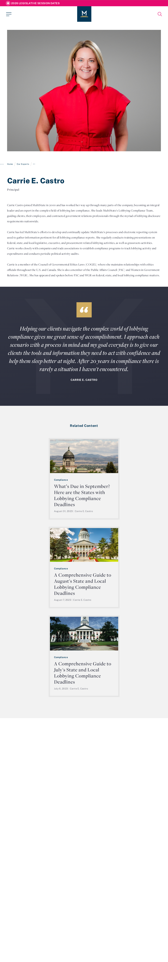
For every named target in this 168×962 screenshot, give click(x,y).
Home (10, 164)
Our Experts (23, 164)
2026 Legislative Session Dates (35, 3)
